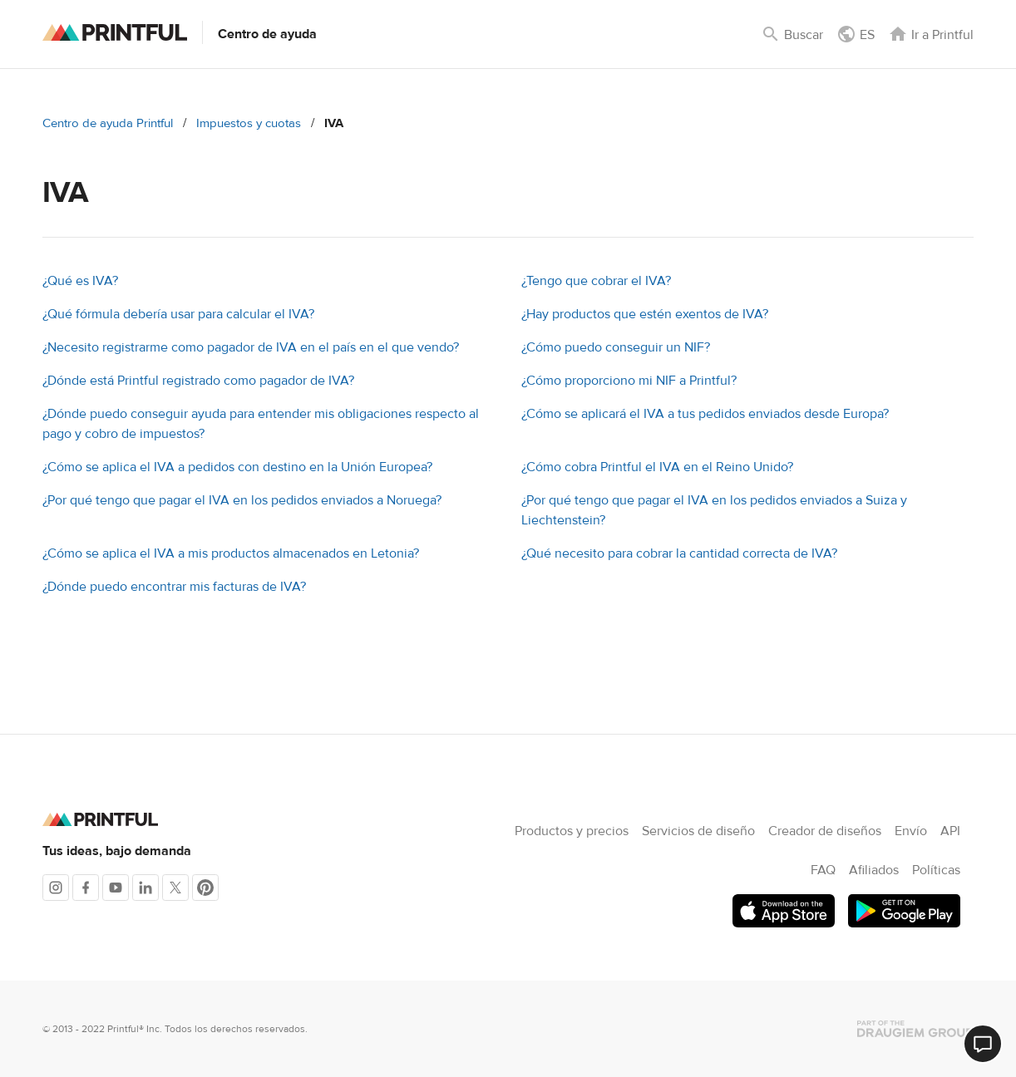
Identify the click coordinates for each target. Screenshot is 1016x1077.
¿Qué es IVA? (80, 281)
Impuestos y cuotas (248, 123)
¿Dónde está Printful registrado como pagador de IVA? (198, 380)
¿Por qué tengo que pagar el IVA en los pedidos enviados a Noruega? (241, 500)
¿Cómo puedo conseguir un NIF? (615, 347)
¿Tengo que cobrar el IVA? (596, 281)
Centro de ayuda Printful (107, 123)
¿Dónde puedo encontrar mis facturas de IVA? (174, 586)
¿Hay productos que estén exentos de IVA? (644, 314)
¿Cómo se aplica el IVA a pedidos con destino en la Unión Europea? (237, 467)
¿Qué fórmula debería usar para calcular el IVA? (178, 314)
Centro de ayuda (267, 34)
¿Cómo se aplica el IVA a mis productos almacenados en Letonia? (230, 553)
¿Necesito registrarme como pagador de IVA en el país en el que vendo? (250, 347)
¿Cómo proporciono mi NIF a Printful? (629, 380)
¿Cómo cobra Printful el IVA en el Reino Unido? (657, 467)
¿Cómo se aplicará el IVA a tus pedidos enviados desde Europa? (705, 414)
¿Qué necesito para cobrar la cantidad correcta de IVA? (679, 553)
